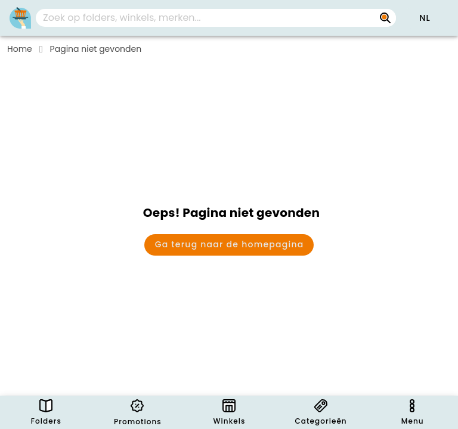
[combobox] (216, 18)
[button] (425, 18)
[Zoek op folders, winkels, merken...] (385, 18)
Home (19, 49)
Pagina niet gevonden (96, 49)
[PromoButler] (20, 17)
